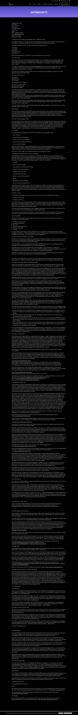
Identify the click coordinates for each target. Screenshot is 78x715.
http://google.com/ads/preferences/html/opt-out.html (53, 477)
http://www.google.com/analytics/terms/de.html (34, 377)
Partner (39, 4)
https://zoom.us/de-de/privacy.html (57, 690)
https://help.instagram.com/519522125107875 (49, 563)
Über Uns (56, 4)
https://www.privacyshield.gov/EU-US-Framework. (22, 372)
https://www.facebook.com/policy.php (38, 544)
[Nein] (76, 713)
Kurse (30, 4)
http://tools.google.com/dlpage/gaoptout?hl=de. (21, 361)
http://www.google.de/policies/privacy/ (23, 416)
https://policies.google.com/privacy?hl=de (49, 699)
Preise (34, 4)
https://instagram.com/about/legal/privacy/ (54, 567)
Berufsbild (45, 4)
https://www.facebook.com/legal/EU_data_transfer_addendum (26, 542)
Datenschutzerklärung (68, 713)
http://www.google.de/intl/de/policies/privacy (30, 380)
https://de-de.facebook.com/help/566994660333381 (28, 543)
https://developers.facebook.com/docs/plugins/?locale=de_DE (38, 519)
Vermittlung (50, 4)
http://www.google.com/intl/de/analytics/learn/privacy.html (29, 378)
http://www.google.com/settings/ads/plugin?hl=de (22, 422)
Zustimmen (61, 713)
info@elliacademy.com (19, 34)
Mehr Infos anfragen (64, 4)
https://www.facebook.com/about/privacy (22, 451)
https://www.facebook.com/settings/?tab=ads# (23, 446)
